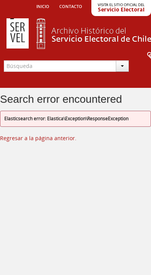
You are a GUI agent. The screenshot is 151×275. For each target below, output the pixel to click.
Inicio (42, 6)
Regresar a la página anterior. (38, 138)
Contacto (70, 6)
